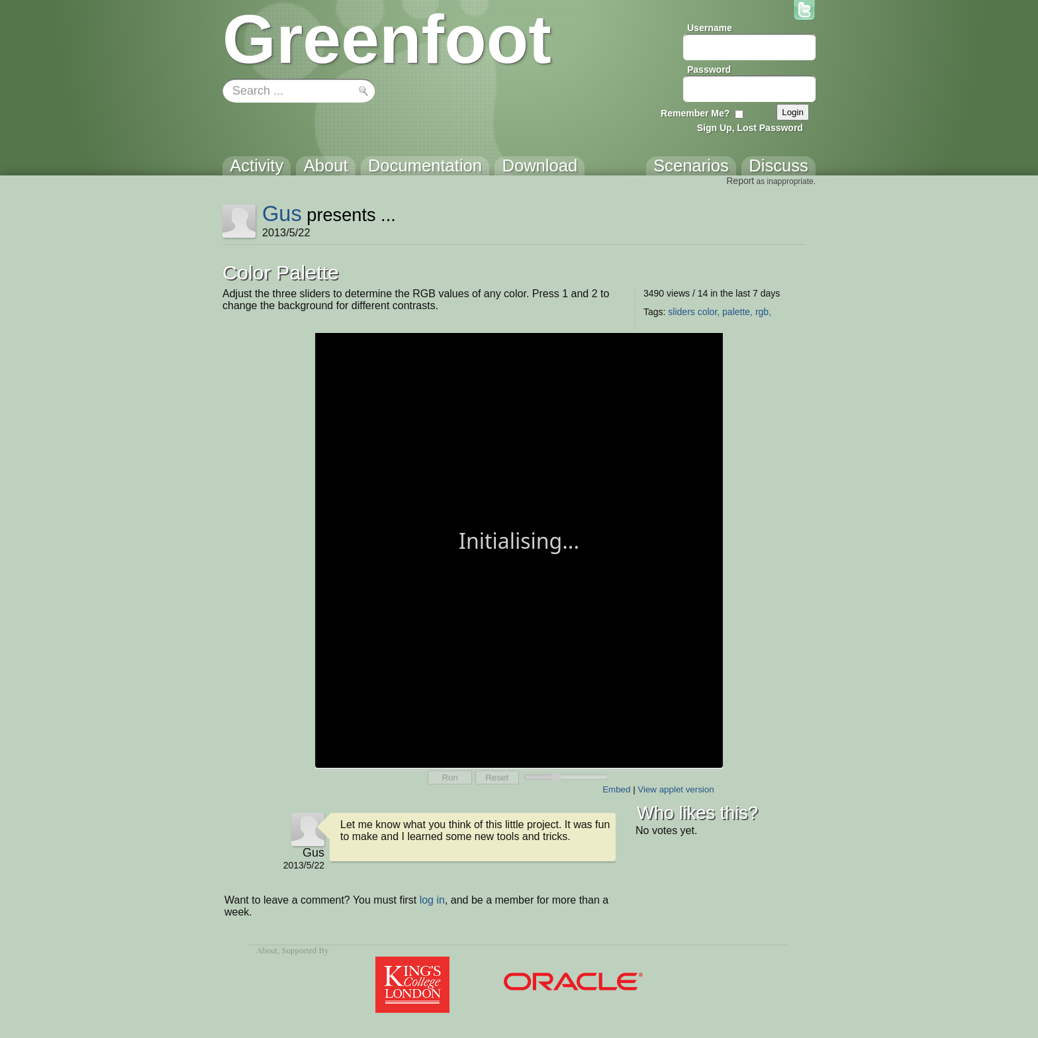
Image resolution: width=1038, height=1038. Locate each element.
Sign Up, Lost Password (750, 127)
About (266, 950)
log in (432, 900)
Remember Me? (695, 113)
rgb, (763, 312)
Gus (282, 213)
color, (709, 312)
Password (709, 69)
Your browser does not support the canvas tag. (519, 549)
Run (449, 777)
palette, (737, 312)
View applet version (675, 789)
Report (740, 180)
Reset (496, 777)
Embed (616, 789)
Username (709, 28)
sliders (681, 312)
